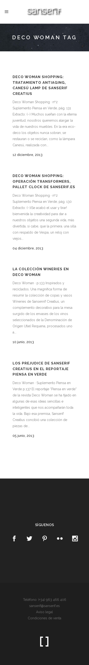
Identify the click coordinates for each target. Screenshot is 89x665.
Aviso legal (44, 612)
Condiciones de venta (44, 618)
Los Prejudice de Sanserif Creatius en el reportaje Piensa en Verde (41, 369)
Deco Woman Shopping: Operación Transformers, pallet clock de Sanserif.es (44, 181)
